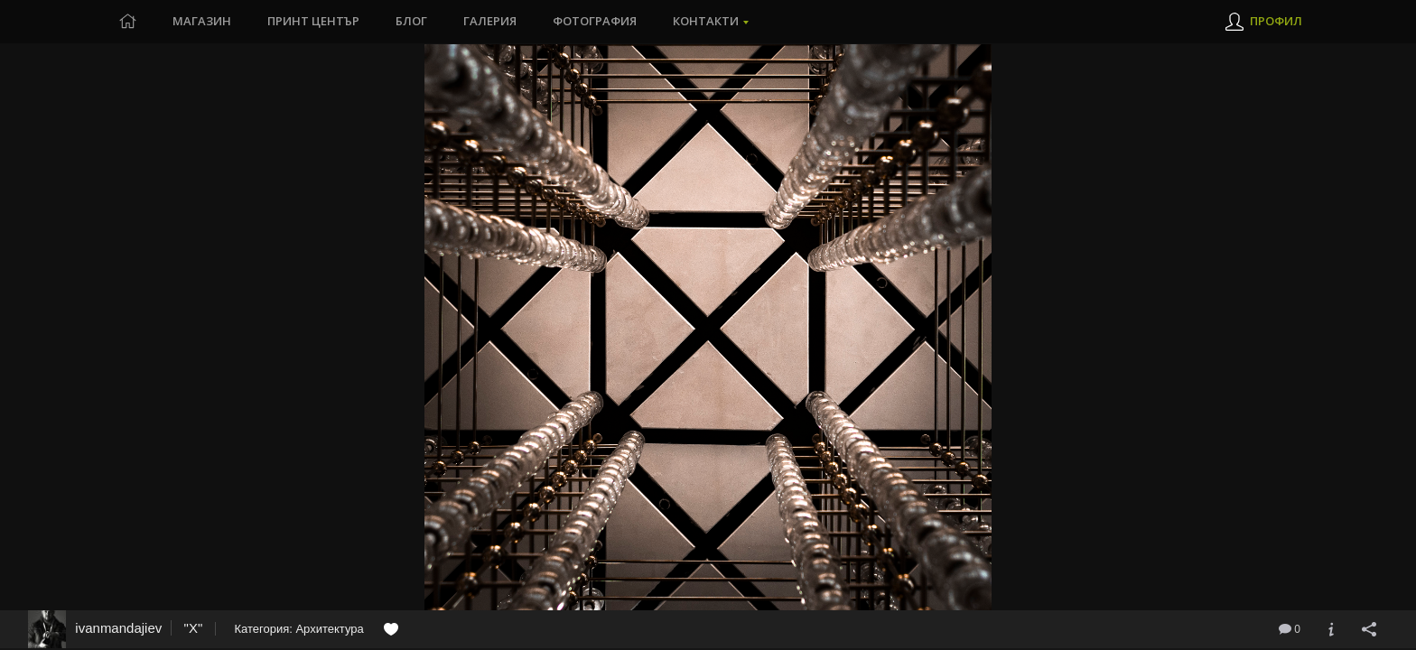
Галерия (490, 21)
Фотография (595, 21)
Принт (313, 21)
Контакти (706, 21)
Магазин (201, 21)
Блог (411, 21)
